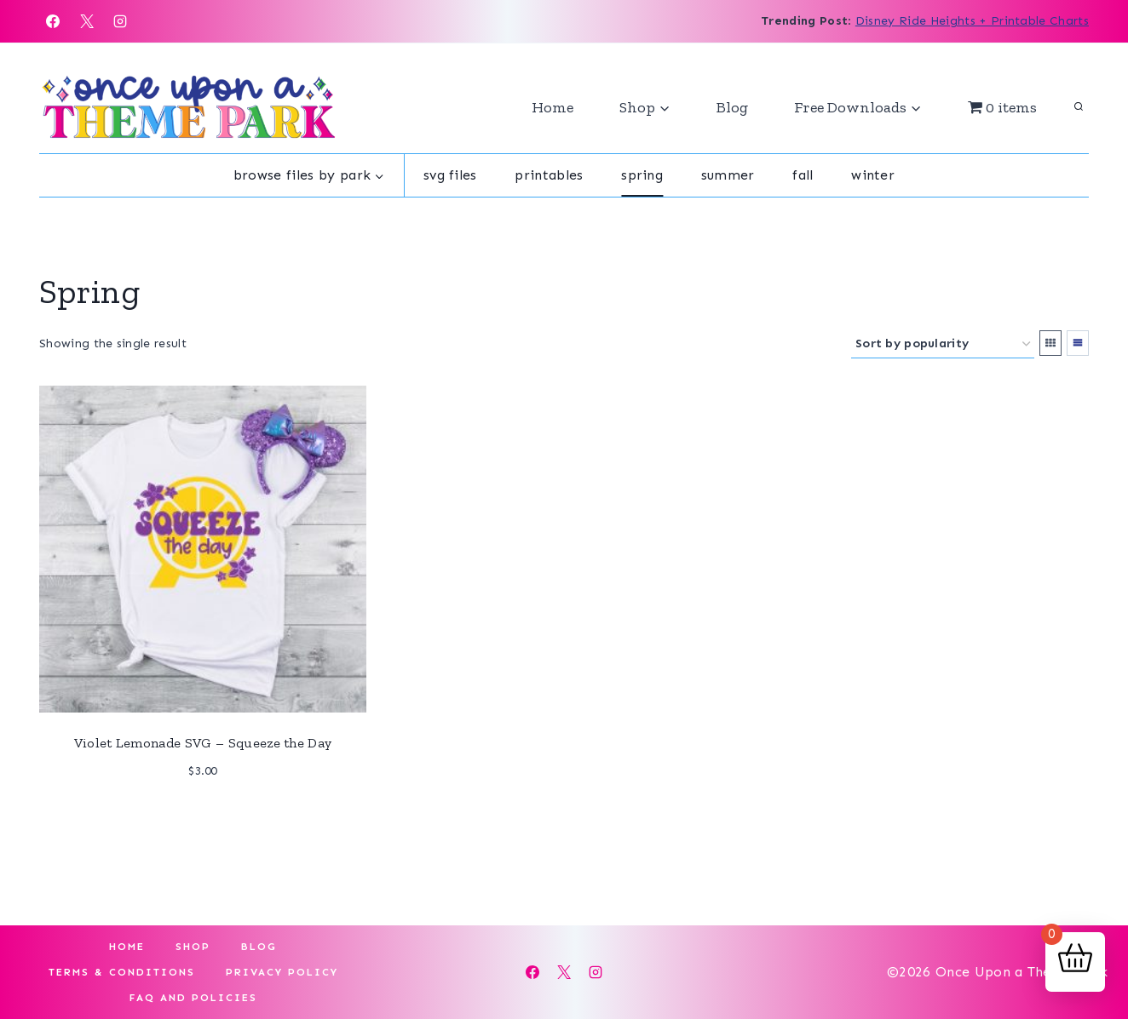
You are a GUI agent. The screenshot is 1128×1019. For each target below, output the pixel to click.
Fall (802, 175)
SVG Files (450, 175)
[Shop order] (942, 344)
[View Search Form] (1078, 107)
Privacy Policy (282, 972)
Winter (873, 175)
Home (552, 107)
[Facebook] (52, 21)
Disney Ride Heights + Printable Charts (972, 21)
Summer (728, 175)
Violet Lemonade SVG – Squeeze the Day (203, 743)
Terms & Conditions (122, 972)
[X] (87, 21)
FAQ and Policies (193, 998)
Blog (732, 107)
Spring (642, 175)
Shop (193, 947)
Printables (549, 175)
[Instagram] (120, 21)
